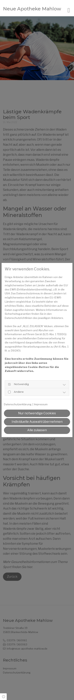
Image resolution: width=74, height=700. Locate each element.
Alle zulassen (37, 430)
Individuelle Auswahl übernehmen (37, 422)
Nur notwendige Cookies (37, 413)
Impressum (41, 404)
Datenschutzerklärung (18, 404)
